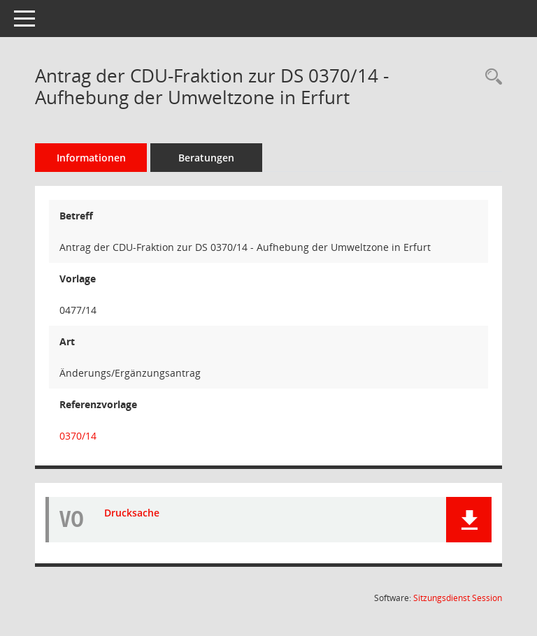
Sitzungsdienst (457, 598)
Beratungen (206, 157)
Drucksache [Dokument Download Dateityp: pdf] (131, 512)
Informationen (91, 157)
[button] (469, 519)
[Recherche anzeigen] (490, 77)
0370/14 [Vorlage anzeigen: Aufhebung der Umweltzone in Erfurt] (77, 435)
